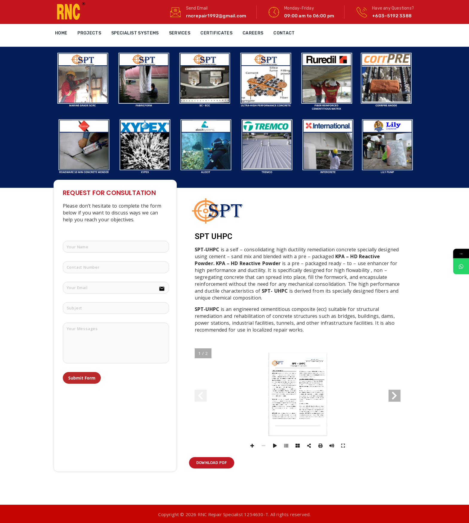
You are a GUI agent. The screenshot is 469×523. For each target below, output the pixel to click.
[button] (211, 463)
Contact (284, 33)
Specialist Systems (135, 33)
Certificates (216, 33)
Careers (253, 33)
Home (61, 33)
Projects (89, 33)
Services (179, 33)
